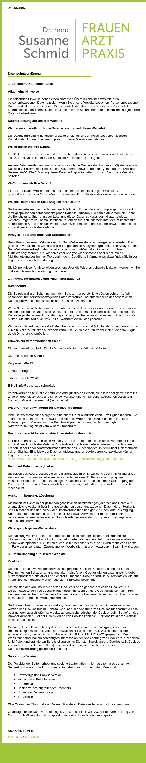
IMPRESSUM (32, 736)
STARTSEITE (15, 736)
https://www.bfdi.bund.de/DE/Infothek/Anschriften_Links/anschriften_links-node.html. (66, 459)
